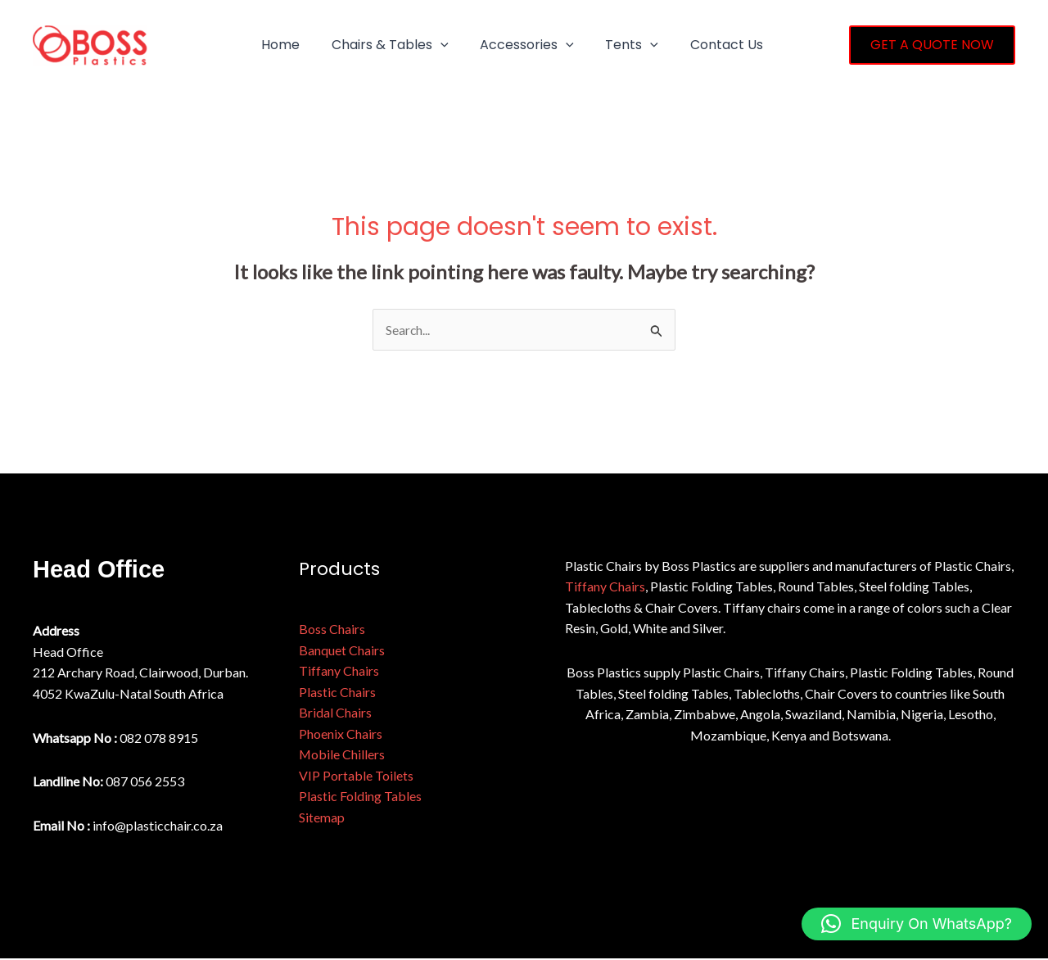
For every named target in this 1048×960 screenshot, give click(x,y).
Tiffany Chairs (339, 671)
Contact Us (702, 44)
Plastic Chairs (337, 692)
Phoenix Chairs (340, 734)
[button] (432, 45)
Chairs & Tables (381, 45)
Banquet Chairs (342, 650)
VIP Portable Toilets (356, 776)
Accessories (514, 45)
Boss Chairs (332, 629)
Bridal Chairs (335, 713)
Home (278, 44)
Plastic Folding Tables (360, 797)
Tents (612, 45)
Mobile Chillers (342, 755)
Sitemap (322, 818)
